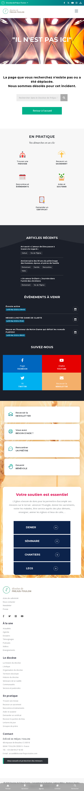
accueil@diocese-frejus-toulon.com (23, 753)
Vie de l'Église (36, 253)
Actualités (7, 628)
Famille (36, 267)
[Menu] (76, 11)
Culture (24, 253)
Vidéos (5, 646)
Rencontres (47, 267)
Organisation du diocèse (13, 670)
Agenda (6, 632)
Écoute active (13, 306)
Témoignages (8, 639)
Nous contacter (9, 602)
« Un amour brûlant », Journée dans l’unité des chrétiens (38, 279)
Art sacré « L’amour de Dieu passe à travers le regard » (38, 248)
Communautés (9, 684)
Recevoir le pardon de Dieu (14, 719)
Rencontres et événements (13, 708)
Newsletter (7, 605)
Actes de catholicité (10, 598)
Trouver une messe (10, 701)
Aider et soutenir (9, 712)
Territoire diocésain (11, 674)
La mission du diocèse (12, 663)
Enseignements (9, 650)
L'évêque (6, 666)
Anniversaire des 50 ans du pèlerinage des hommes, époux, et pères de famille (40, 262)
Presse (5, 609)
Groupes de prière (10, 726)
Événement (26, 267)
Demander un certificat (12, 715)
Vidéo (24, 271)
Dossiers (6, 636)
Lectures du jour (9, 722)
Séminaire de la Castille (12, 681)
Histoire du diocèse (11, 677)
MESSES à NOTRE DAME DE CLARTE (24, 318)
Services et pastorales (11, 688)
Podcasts (6, 643)
